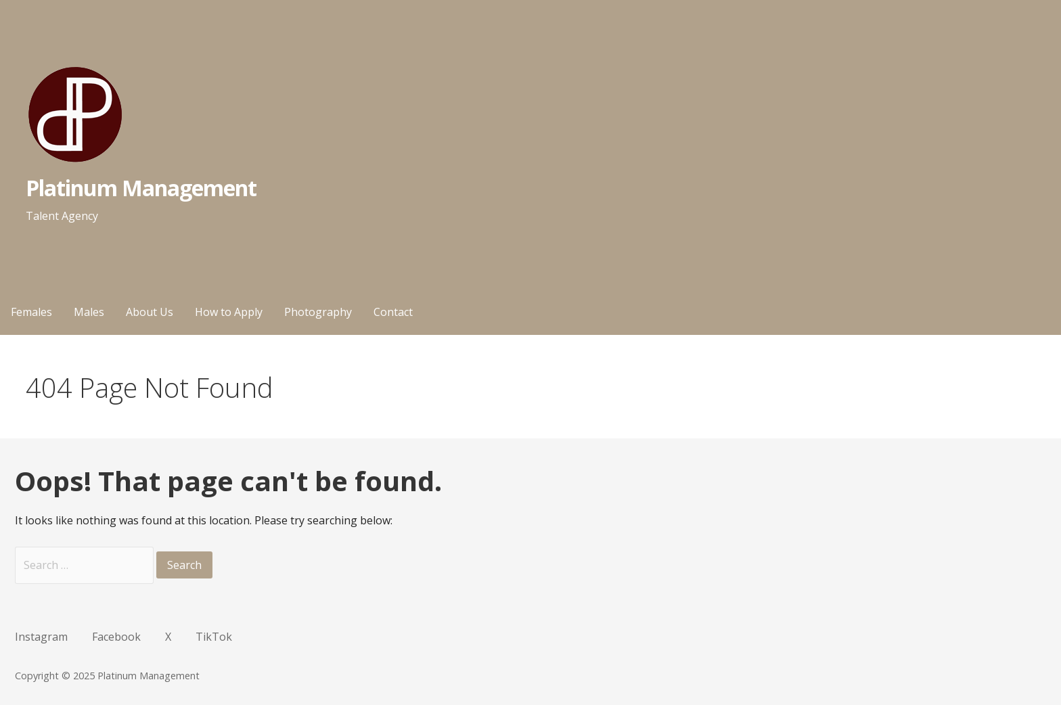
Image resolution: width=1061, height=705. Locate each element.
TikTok (214, 636)
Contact (393, 311)
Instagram (41, 636)
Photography (318, 311)
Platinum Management (141, 187)
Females (31, 311)
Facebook (116, 636)
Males (89, 311)
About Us (149, 311)
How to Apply (229, 311)
